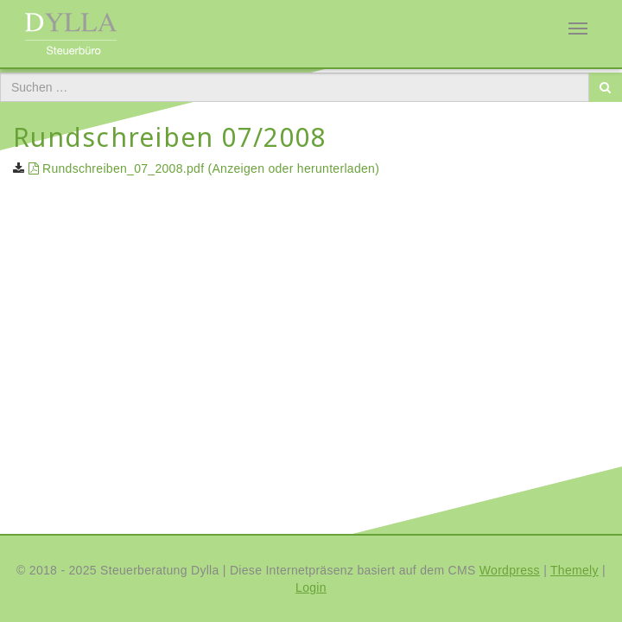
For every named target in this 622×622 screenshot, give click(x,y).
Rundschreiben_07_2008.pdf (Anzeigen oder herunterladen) (201, 168)
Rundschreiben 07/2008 (170, 137)
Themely (574, 570)
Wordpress (509, 570)
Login (311, 587)
